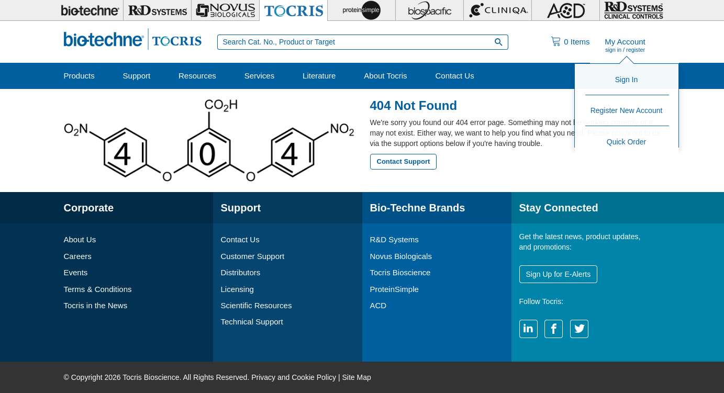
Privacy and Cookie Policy (293, 377)
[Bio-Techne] (90, 10)
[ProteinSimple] (361, 10)
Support (137, 75)
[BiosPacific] (429, 10)
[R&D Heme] (633, 10)
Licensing (237, 289)
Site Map (356, 377)
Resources (197, 75)
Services (259, 75)
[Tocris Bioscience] (293, 10)
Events (76, 272)
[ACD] (565, 10)
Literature (319, 75)
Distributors (241, 272)
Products (79, 75)
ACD (378, 305)
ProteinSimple (394, 289)
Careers (78, 256)
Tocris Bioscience (400, 272)
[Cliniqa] (497, 10)
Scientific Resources (256, 305)
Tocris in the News (96, 305)
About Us (80, 239)
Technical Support (252, 321)
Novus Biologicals (401, 256)
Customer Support (253, 256)
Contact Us (454, 75)
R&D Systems (394, 239)
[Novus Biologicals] (225, 10)
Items (576, 41)
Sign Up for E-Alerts (558, 274)
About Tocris (385, 75)
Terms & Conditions (98, 289)
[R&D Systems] (157, 10)
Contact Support (403, 161)
